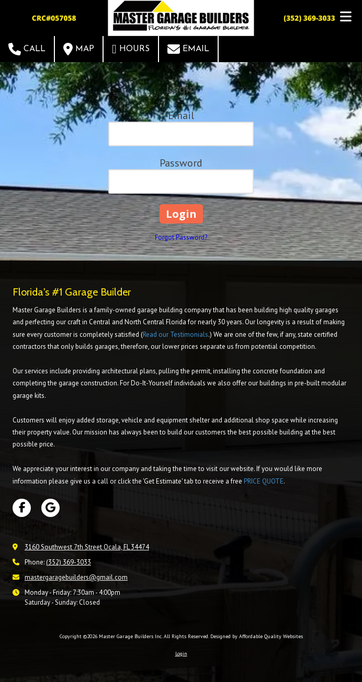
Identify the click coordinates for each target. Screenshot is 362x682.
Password (181, 163)
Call (27, 49)
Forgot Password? (181, 237)
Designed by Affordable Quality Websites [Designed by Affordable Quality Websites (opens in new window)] (256, 636)
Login (181, 653)
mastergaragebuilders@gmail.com (76, 577)
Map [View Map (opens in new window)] (78, 49)
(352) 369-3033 (68, 562)
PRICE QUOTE (264, 481)
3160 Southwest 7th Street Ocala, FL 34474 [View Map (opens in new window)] (87, 547)
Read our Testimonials (175, 334)
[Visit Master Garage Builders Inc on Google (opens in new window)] (50, 508)
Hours (131, 49)
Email (188, 49)
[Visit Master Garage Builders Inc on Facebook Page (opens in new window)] (22, 508)
